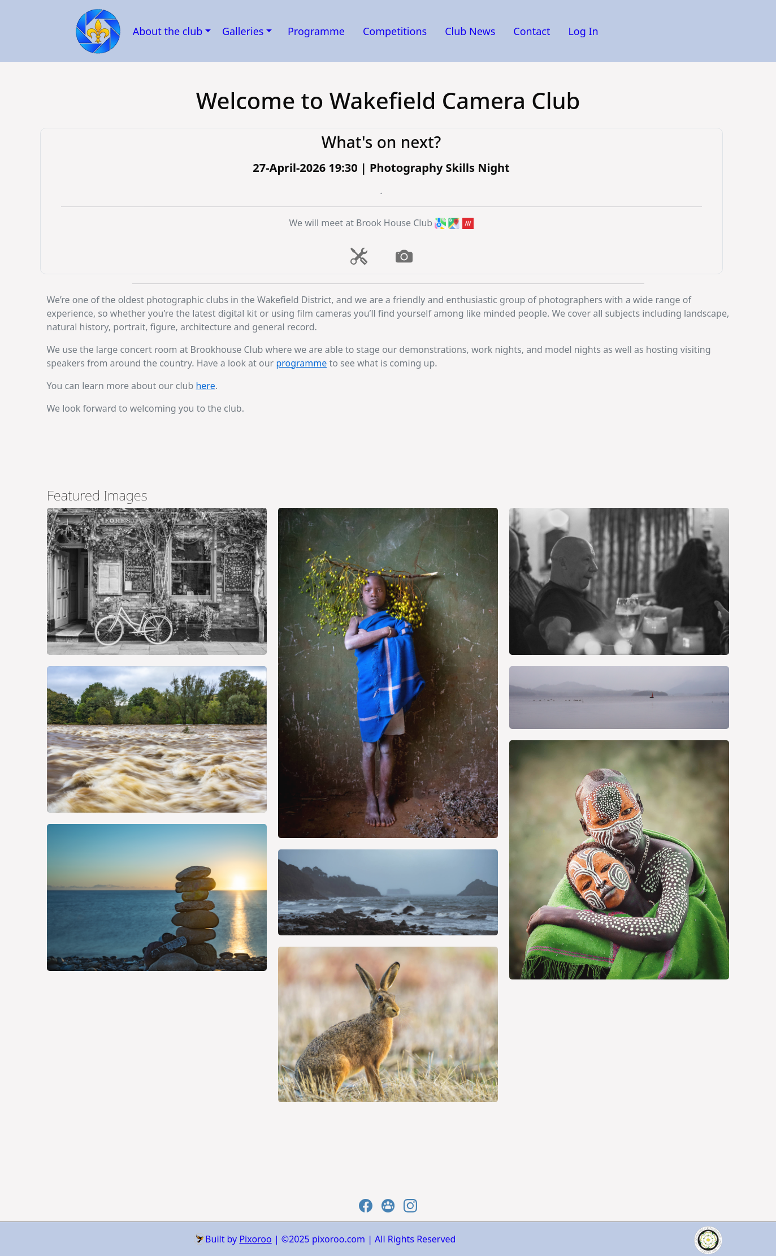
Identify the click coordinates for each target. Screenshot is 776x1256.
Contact (531, 31)
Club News (470, 31)
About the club (168, 31)
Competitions (395, 31)
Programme (316, 31)
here (205, 385)
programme (301, 363)
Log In (583, 31)
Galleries (243, 31)
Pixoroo (255, 1239)
